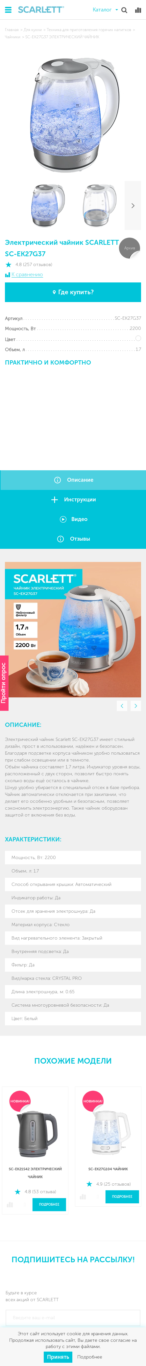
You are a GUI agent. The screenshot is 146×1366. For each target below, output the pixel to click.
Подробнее (50, 1205)
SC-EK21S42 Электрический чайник (36, 1173)
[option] (73, 629)
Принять (58, 1357)
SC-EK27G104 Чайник (109, 1169)
